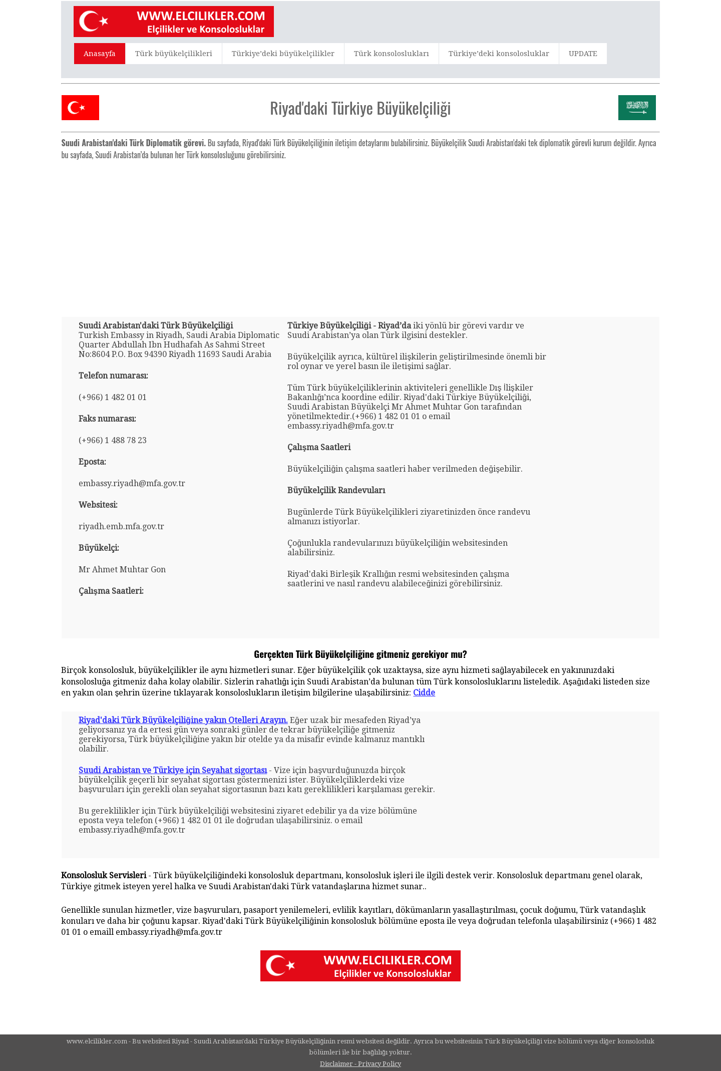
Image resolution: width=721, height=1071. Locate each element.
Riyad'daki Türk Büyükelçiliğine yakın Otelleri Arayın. (183, 720)
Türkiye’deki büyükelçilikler (283, 54)
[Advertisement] (361, 234)
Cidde (424, 692)
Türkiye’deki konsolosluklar (499, 54)
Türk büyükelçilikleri (173, 54)
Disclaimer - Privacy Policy (360, 1063)
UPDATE (583, 54)
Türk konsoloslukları (391, 54)
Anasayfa (100, 54)
